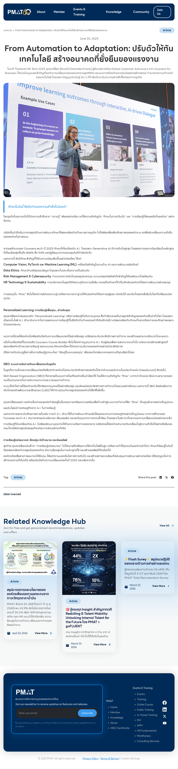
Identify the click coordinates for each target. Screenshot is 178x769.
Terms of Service (109, 758)
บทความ (7, 30)
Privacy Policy (91, 758)
